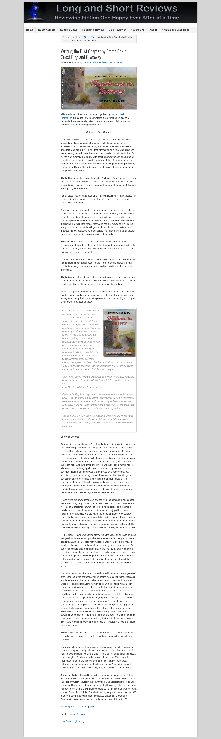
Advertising (138, 30)
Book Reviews (68, 30)
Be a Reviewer (117, 30)
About (153, 30)
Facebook (82, 706)
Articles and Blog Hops (175, 30)
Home (29, 30)
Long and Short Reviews (110, 12)
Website (65, 706)
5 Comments (116, 62)
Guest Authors (46, 30)
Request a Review (93, 30)
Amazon (81, 714)
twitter (92, 706)
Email (73, 706)
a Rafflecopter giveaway (72, 721)
